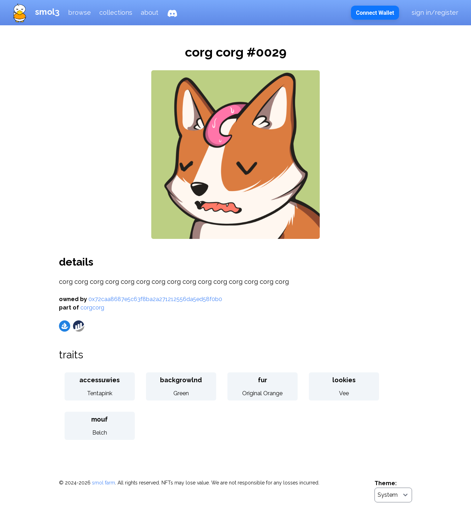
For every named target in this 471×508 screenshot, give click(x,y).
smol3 (34, 12)
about (149, 12)
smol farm (103, 483)
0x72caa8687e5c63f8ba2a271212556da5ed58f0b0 (155, 299)
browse (79, 12)
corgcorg (92, 307)
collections (115, 12)
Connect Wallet (375, 12)
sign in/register (435, 12)
